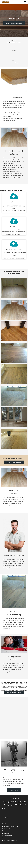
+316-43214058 (7, 833)
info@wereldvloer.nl (8, 835)
